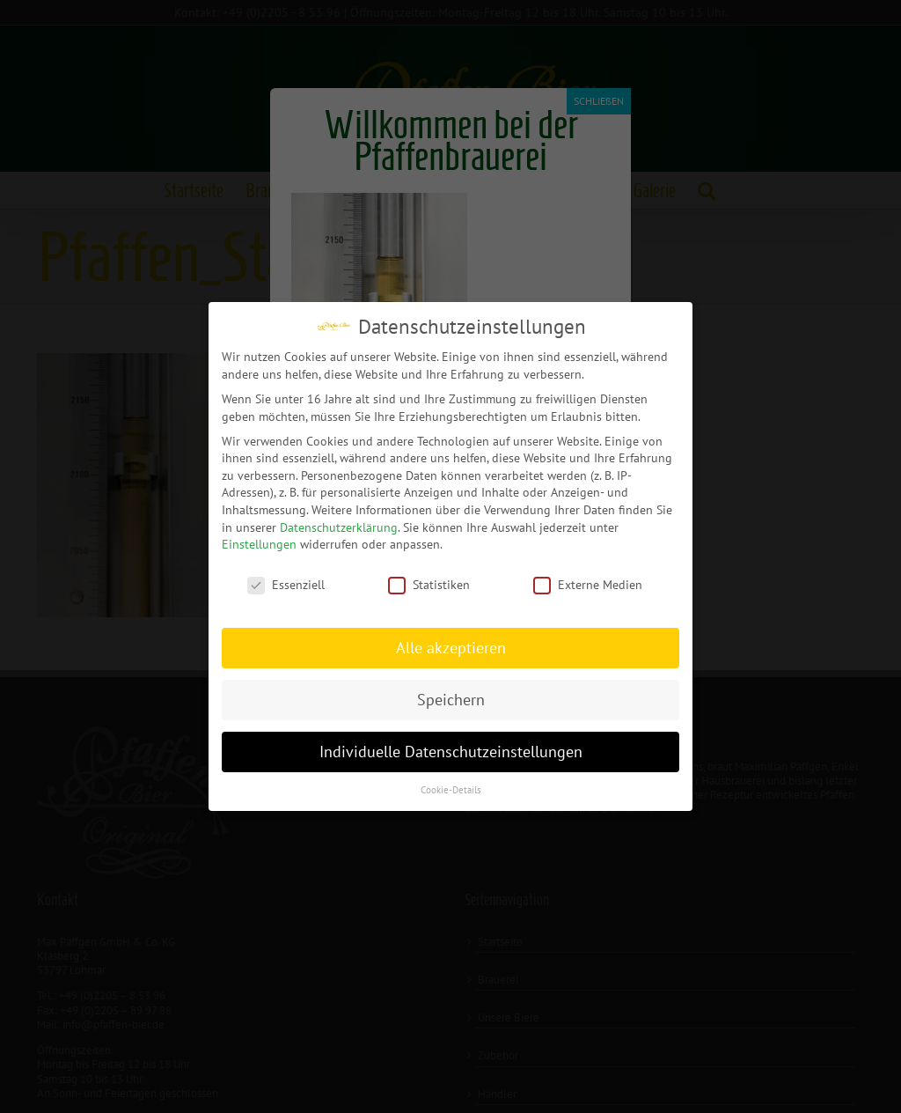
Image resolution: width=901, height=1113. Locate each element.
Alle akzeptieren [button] (451, 647)
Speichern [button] (451, 699)
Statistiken (429, 584)
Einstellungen (259, 543)
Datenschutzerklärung (339, 526)
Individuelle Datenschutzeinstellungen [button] (450, 751)
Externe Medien (587, 584)
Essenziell (286, 584)
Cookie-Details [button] (451, 789)
